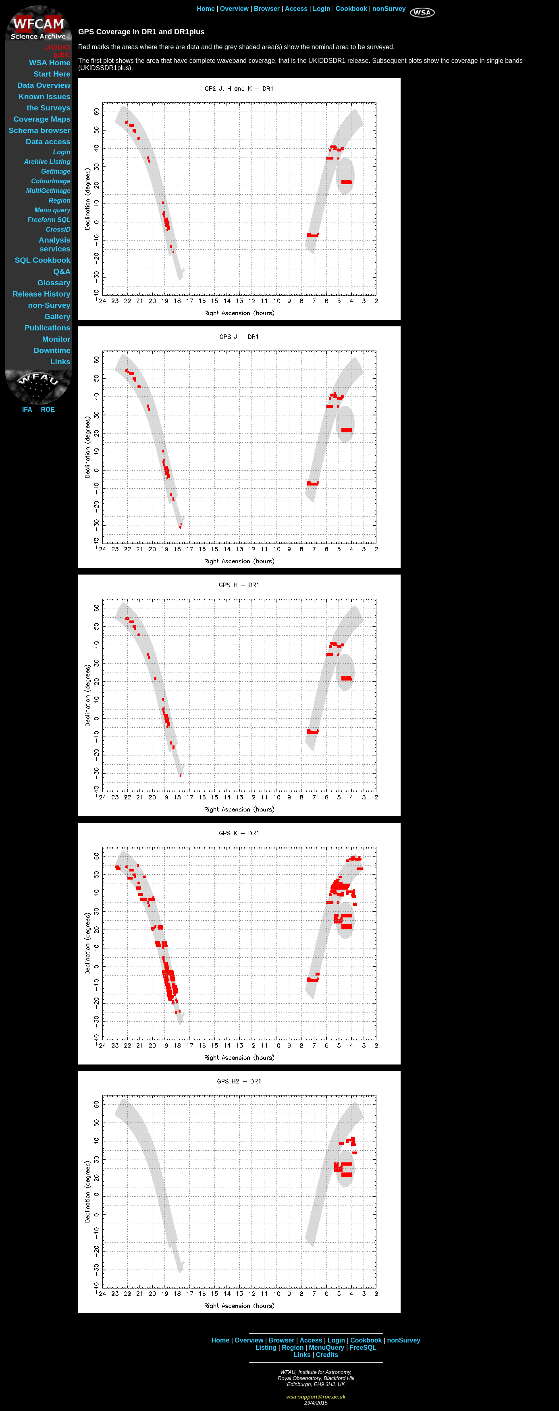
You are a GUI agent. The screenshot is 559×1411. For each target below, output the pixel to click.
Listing (266, 1347)
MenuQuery (327, 1347)
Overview (234, 8)
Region (292, 1347)
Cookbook (351, 8)
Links (302, 1354)
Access (296, 8)
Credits (327, 1354)
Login (321, 8)
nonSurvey (389, 8)
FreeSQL (363, 1347)
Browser (267, 8)
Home (205, 8)
